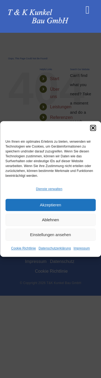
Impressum (82, 248)
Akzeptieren (50, 205)
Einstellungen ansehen (50, 234)
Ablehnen (50, 219)
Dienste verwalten (49, 189)
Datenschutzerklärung (55, 248)
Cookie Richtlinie (23, 248)
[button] (93, 128)
